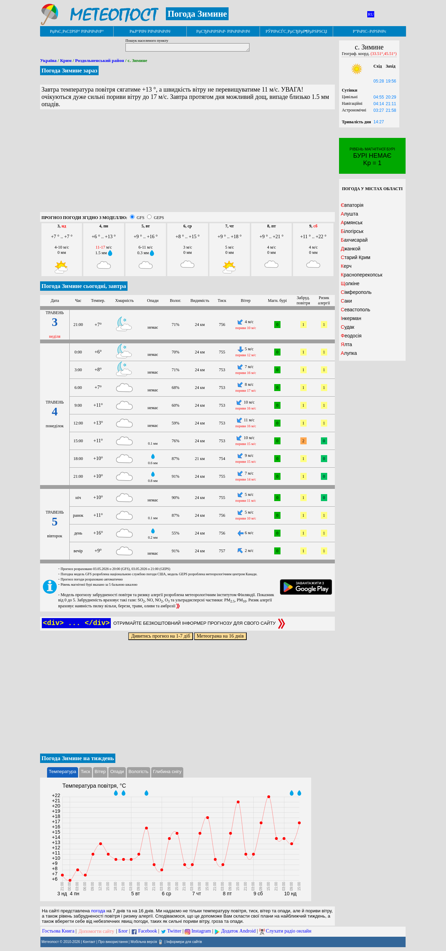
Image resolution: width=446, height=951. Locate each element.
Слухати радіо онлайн (289, 931)
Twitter (174, 931)
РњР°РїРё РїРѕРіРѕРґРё (150, 31)
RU (371, 14)
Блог (123, 931)
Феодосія (351, 335)
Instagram (201, 931)
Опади (117, 771)
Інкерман (351, 318)
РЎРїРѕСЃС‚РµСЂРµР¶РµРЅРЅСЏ (296, 31)
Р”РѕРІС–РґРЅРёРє (369, 31)
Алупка (349, 353)
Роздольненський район (99, 60)
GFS (140, 217)
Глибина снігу (167, 771)
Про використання (113, 941)
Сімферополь (356, 292)
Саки (346, 301)
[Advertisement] (187, 163)
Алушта (349, 214)
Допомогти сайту (96, 931)
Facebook (147, 931)
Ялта (346, 344)
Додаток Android (238, 931)
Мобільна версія (144, 941)
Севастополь (355, 309)
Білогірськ (352, 231)
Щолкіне (350, 283)
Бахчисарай (354, 240)
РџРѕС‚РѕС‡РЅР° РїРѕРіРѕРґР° (77, 31)
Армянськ (352, 222)
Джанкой (350, 248)
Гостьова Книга (58, 931)
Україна (48, 60)
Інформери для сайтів (184, 941)
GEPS (159, 217)
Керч (346, 266)
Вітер (100, 771)
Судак (347, 327)
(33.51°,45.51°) (384, 53)
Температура (62, 771)
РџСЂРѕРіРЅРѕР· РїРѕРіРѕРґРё (223, 31)
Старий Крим (355, 257)
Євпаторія (352, 205)
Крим (65, 60)
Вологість (138, 771)
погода (98, 910)
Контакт (89, 941)
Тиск (85, 771)
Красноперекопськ (361, 275)
